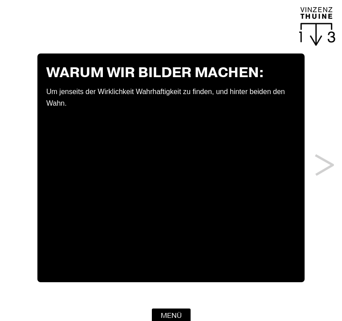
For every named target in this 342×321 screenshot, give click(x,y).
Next (324, 165)
